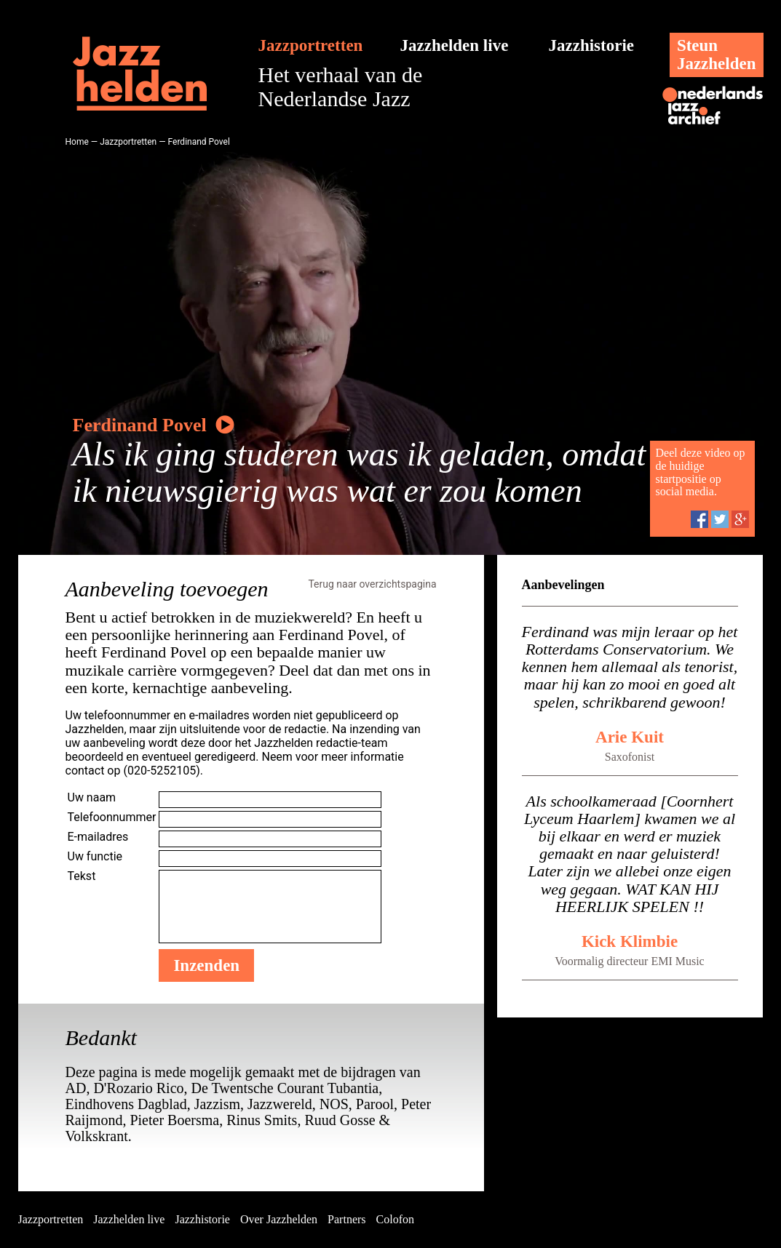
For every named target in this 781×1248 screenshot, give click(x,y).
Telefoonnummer (112, 817)
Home (77, 142)
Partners (346, 1219)
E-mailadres (98, 837)
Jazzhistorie (592, 45)
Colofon (395, 1219)
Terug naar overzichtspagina (372, 584)
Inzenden (206, 965)
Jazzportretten (310, 45)
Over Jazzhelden (278, 1219)
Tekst (82, 876)
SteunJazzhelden (716, 54)
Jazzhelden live (454, 45)
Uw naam (92, 797)
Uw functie (95, 856)
